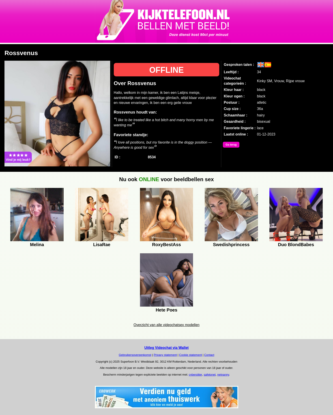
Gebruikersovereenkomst (135, 355)
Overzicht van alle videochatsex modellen (166, 325)
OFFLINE (166, 70)
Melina (37, 244)
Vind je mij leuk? (18, 157)
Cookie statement (190, 355)
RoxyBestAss (166, 244)
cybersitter (195, 374)
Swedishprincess (231, 244)
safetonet (210, 374)
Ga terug (231, 144)
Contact (209, 355)
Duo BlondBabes (296, 244)
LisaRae (101, 244)
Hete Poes (166, 309)
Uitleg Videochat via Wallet (166, 348)
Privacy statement (165, 355)
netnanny (223, 374)
